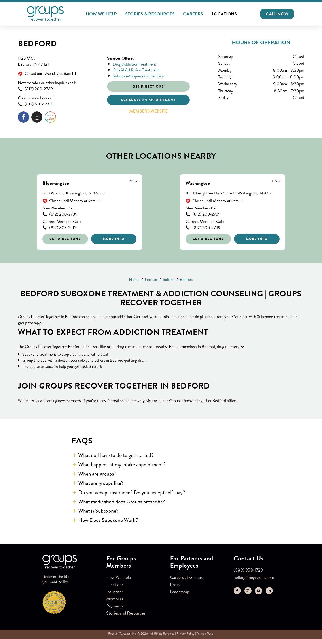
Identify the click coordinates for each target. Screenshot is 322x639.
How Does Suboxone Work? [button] (108, 520)
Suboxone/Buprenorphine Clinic (139, 76)
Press (175, 584)
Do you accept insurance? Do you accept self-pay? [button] (131, 492)
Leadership (179, 591)
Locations (224, 14)
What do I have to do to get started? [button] (116, 455)
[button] (277, 14)
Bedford (37, 44)
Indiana (168, 279)
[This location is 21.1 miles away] (133, 181)
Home (134, 279)
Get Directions (65, 239)
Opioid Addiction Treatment (136, 70)
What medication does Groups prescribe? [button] (121, 501)
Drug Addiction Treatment (134, 64)
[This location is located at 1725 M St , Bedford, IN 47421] (59, 61)
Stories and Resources (125, 613)
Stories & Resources (150, 14)
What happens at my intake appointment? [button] (121, 464)
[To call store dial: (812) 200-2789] (59, 89)
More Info (114, 239)
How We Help (101, 14)
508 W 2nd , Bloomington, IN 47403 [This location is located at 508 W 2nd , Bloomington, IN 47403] (73, 193)
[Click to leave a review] (50, 117)
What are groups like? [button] (100, 483)
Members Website (148, 111)
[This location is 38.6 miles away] (276, 181)
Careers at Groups (186, 577)
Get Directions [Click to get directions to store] (148, 86)
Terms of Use (205, 633)
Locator (151, 279)
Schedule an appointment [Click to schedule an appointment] (148, 100)
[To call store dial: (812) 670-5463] (59, 104)
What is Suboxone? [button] (98, 511)
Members (114, 598)
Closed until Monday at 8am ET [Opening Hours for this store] (50, 74)
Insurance (115, 591)
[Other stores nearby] (161, 209)
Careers (193, 14)
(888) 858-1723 (248, 570)
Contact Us (248, 558)
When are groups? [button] (97, 474)
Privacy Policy (186, 633)
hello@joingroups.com (254, 577)
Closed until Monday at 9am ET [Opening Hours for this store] (75, 201)
